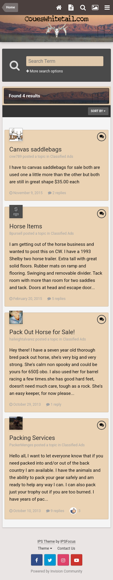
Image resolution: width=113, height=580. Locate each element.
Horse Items (25, 226)
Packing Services (32, 437)
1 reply (53, 404)
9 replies (55, 511)
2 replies (57, 193)
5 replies (56, 299)
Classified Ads (61, 156)
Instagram (63, 560)
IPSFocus (67, 541)
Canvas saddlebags (35, 149)
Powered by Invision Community (56, 571)
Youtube (76, 560)
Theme (45, 548)
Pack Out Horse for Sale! (42, 332)
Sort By (98, 111)
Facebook (36, 560)
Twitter (50, 560)
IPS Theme (46, 541)
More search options (44, 71)
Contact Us (66, 548)
